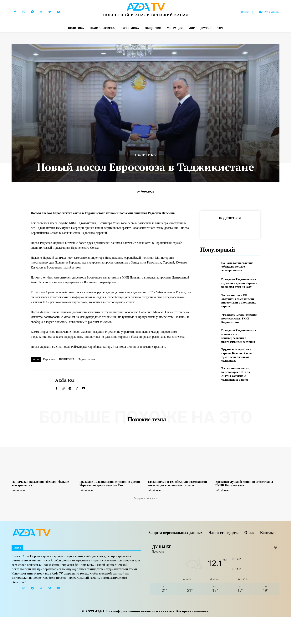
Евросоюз (49, 359)
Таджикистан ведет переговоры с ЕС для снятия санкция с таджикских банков (235, 373)
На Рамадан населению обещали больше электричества (237, 266)
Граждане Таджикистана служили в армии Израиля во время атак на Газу (239, 282)
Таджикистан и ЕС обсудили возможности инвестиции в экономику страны (238, 300)
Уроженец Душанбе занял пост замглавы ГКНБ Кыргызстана (239, 318)
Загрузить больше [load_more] (146, 498)
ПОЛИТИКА (145, 154)
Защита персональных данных (176, 532)
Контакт (267, 532)
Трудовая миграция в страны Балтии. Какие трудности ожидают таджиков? (236, 354)
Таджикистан (87, 359)
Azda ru (64, 380)
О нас (249, 532)
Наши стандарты (223, 532)
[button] (249, 12)
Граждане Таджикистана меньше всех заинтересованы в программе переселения (238, 336)
